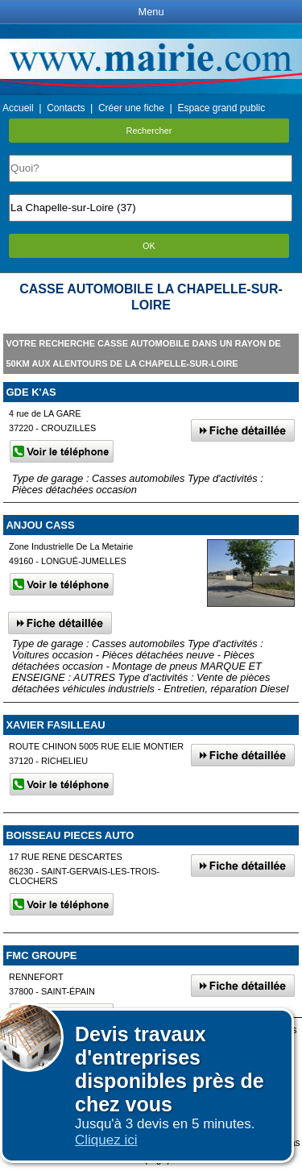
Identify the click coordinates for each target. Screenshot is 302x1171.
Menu (150, 12)
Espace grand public (221, 108)
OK (149, 246)
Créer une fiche (131, 108)
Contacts (66, 108)
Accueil (18, 108)
